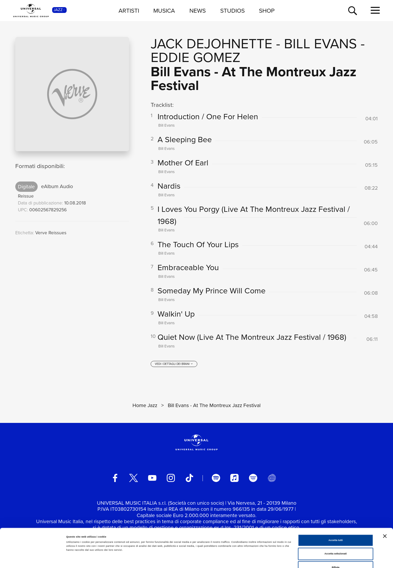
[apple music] (234, 478)
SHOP (266, 10)
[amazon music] (253, 478)
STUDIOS (232, 10)
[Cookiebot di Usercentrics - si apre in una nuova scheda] (34, 559)
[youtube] (152, 478)
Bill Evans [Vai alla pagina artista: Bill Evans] (320, 44)
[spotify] (216, 478)
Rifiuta (335, 539)
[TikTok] (189, 478)
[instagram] (170, 478)
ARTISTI (129, 10)
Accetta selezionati (336, 525)
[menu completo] (375, 10)
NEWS (197, 10)
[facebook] (115, 478)
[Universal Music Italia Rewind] (271, 478)
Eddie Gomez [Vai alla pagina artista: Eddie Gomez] (195, 57)
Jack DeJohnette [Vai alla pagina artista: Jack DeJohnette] (211, 44)
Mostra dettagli (219, 559)
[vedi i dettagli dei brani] (174, 364)
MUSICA (164, 10)
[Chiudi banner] (385, 508)
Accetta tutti (335, 512)
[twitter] (133, 478)
